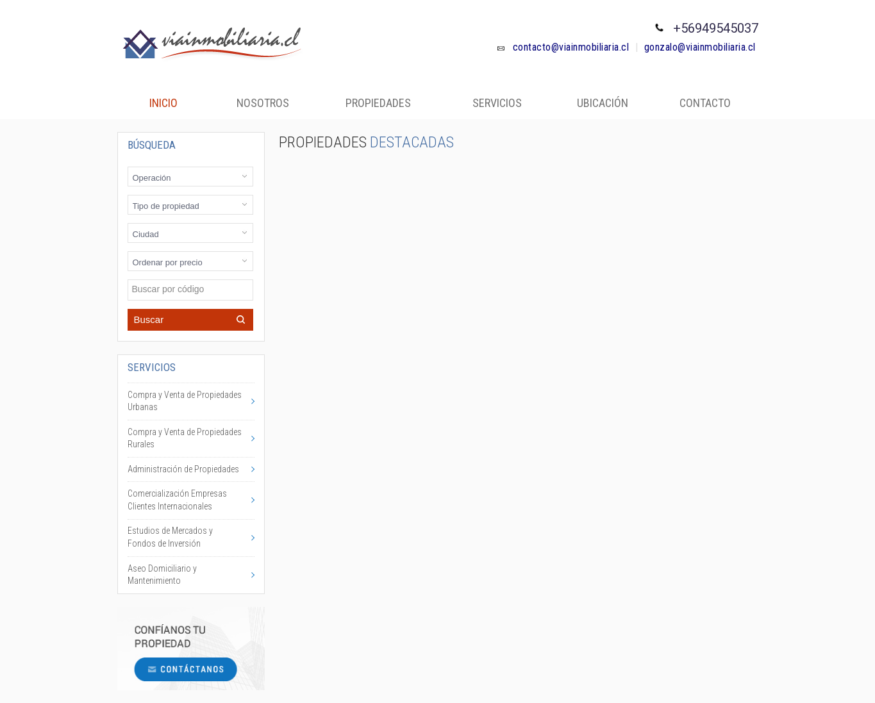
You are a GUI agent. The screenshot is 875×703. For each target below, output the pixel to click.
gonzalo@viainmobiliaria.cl (700, 47)
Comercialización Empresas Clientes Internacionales (177, 499)
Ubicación (602, 103)
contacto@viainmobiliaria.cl (562, 47)
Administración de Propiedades (183, 469)
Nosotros (263, 103)
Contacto (705, 103)
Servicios (497, 103)
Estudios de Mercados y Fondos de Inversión (170, 537)
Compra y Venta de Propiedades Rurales (185, 438)
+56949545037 (715, 28)
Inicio (163, 103)
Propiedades (378, 103)
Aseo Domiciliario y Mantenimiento (162, 574)
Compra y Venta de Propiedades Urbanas (185, 401)
